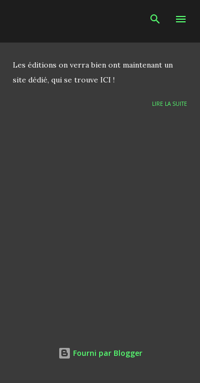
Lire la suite (169, 103)
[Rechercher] (155, 19)
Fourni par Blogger (100, 353)
